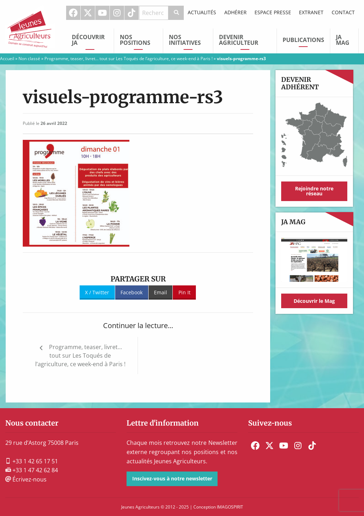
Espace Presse (273, 12)
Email (160, 292)
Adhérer (235, 12)
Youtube (102, 13)
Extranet (311, 12)
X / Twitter (97, 292)
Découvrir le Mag (314, 301)
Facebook (73, 13)
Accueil (7, 59)
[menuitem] (73, 13)
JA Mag (342, 40)
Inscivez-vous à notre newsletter (172, 478)
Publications (303, 40)
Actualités (202, 12)
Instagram (117, 13)
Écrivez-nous (26, 479)
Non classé (29, 59)
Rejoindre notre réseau (314, 191)
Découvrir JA (88, 40)
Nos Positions (135, 40)
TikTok (131, 13)
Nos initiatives (185, 40)
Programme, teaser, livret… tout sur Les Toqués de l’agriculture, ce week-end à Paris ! (128, 59)
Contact (343, 12)
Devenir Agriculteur (238, 40)
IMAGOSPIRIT (230, 507)
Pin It (184, 292)
